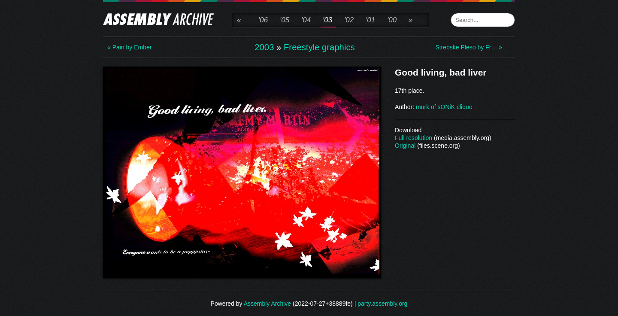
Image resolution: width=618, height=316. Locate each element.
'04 (306, 20)
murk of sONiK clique (444, 106)
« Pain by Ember (129, 47)
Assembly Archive (267, 303)
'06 (263, 20)
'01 (370, 20)
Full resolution (413, 137)
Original (405, 145)
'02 (349, 20)
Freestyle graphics (319, 47)
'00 (392, 20)
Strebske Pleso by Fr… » (468, 47)
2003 (264, 47)
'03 (327, 20)
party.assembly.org (382, 303)
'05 (284, 20)
